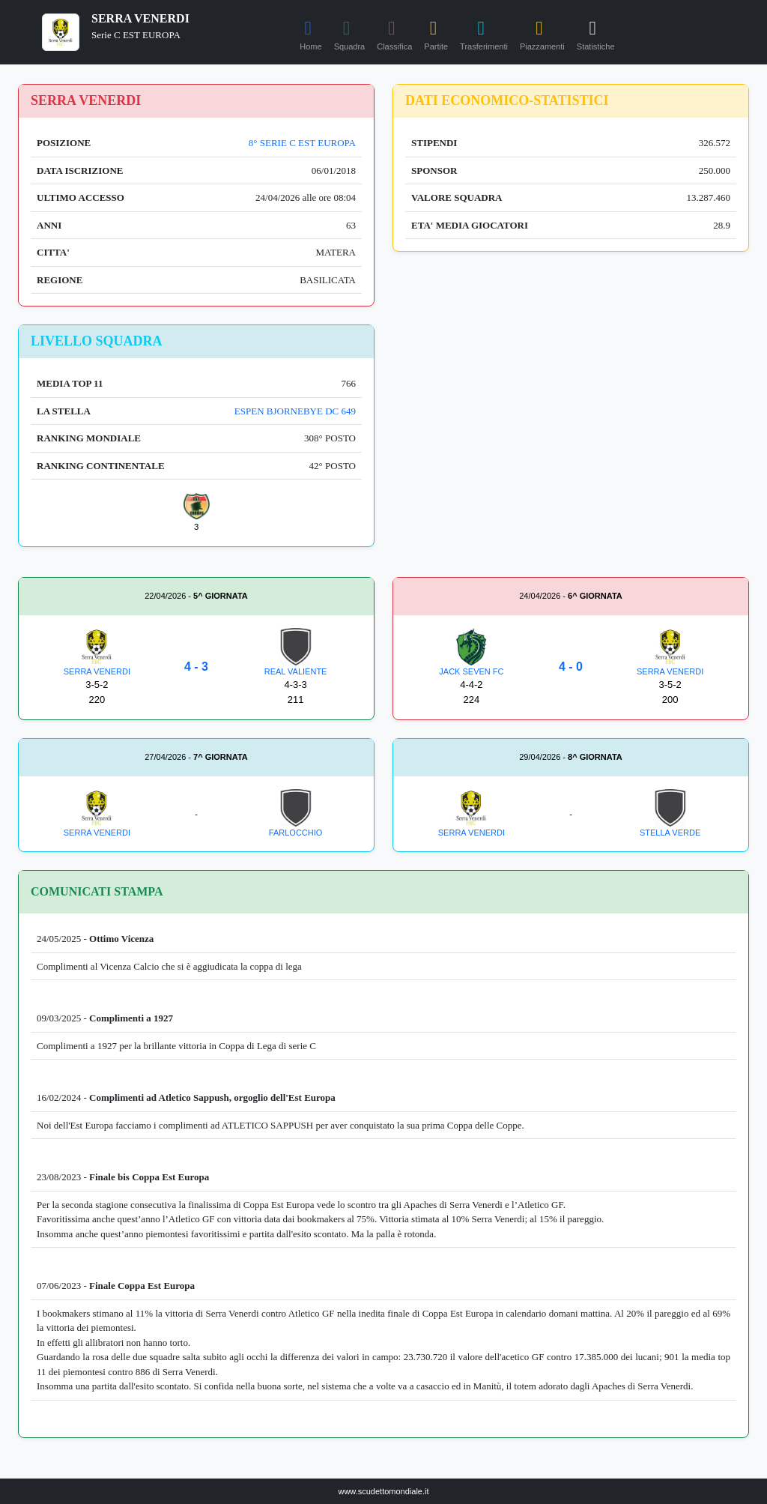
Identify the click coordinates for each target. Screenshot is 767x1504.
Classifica (394, 33)
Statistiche (596, 33)
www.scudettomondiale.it (383, 1491)
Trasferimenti (484, 33)
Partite (436, 33)
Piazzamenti (542, 33)
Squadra (350, 33)
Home (310, 33)
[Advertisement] (570, 429)
